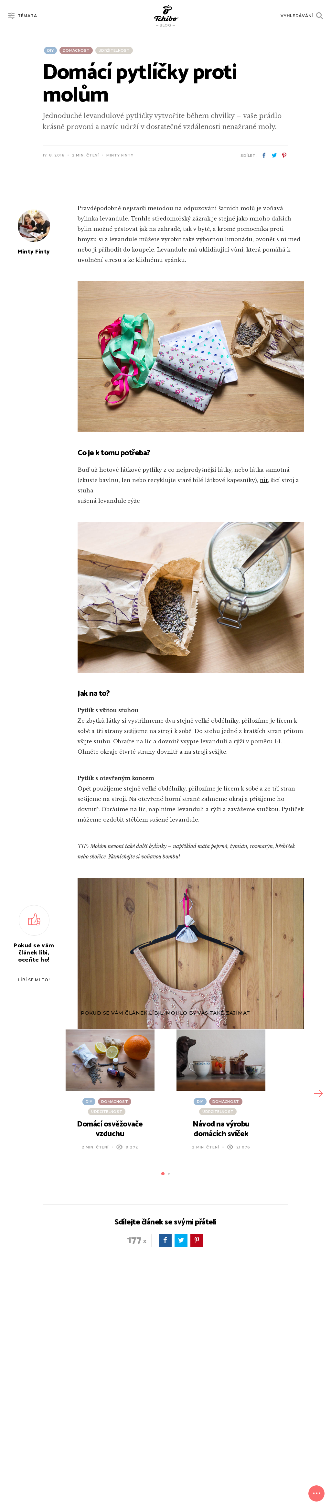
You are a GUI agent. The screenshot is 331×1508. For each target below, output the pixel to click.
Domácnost (76, 50)
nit (264, 653)
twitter (274, 155)
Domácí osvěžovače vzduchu (110, 1302)
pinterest (284, 155)
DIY (50, 50)
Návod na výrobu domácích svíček (221, 1302)
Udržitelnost (114, 50)
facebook (264, 155)
